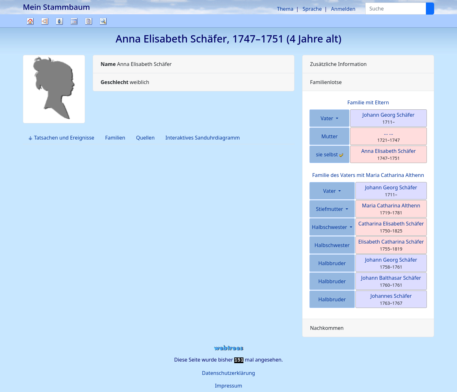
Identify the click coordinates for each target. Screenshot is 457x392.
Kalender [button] (73, 21)
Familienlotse (326, 82)
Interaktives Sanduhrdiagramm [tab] (202, 137)
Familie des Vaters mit (368, 175)
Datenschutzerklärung (228, 372)
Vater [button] (327, 118)
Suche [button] (103, 21)
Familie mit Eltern (368, 102)
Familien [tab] (115, 137)
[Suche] (430, 9)
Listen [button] (59, 21)
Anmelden (343, 8)
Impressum (228, 385)
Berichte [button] (88, 21)
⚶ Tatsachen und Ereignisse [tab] (61, 137)
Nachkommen (327, 327)
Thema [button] (285, 8)
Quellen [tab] (145, 137)
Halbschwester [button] (330, 227)
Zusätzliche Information (338, 64)
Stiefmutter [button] (330, 209)
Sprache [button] (312, 8)
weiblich (125, 82)
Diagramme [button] (44, 21)
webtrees (228, 348)
